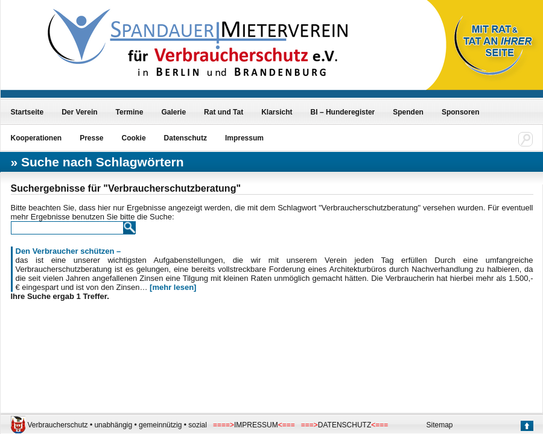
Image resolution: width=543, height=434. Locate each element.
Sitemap (440, 425)
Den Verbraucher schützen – (68, 251)
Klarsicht (276, 112)
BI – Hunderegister (343, 112)
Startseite (27, 112)
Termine (130, 112)
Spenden (408, 112)
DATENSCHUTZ (344, 425)
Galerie (173, 112)
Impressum (244, 138)
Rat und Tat (223, 112)
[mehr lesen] (173, 287)
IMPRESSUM (256, 425)
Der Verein (79, 112)
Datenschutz (185, 138)
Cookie (134, 138)
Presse (91, 138)
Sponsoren (461, 112)
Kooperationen (36, 138)
